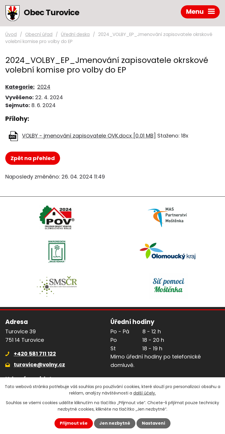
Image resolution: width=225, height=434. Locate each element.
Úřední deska (75, 34)
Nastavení (153, 423)
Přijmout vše (74, 423)
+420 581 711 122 (35, 353)
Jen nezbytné (114, 423)
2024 (43, 86)
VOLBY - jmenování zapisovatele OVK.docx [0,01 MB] (89, 135)
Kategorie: (20, 86)
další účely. (144, 393)
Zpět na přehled (33, 158)
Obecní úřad (38, 34)
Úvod (11, 34)
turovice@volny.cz (39, 364)
